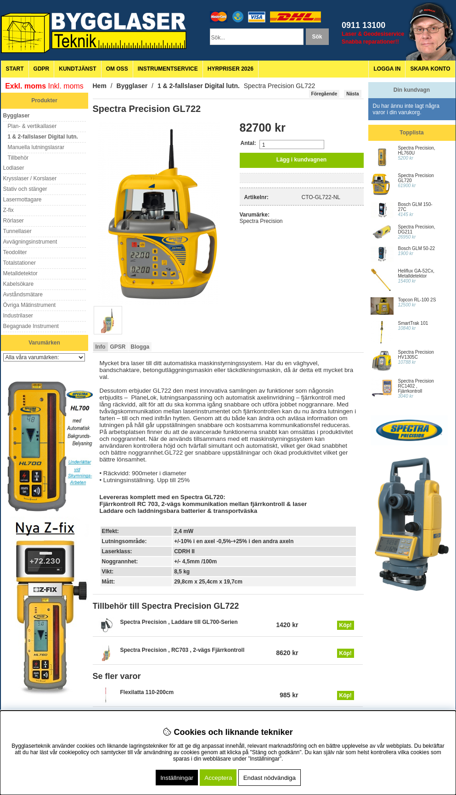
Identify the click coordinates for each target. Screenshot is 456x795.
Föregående (324, 93)
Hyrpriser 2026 (230, 69)
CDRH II (184, 551)
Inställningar (176, 777)
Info (101, 347)
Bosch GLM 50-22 (416, 248)
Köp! (345, 625)
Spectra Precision (261, 221)
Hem (100, 85)
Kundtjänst (77, 69)
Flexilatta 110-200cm (147, 692)
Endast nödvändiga (269, 777)
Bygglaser (132, 85)
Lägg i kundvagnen (301, 159)
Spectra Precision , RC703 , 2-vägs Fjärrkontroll (182, 650)
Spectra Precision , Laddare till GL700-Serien (179, 622)
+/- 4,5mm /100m (195, 561)
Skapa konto (430, 69)
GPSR (118, 347)
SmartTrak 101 (413, 323)
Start (15, 69)
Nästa (352, 93)
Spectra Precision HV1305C (416, 355)
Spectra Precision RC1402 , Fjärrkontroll (416, 386)
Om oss (117, 69)
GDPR (42, 69)
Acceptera (218, 777)
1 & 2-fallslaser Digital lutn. (199, 85)
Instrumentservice (168, 69)
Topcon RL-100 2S (417, 299)
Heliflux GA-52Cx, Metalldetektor (416, 273)
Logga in (386, 69)
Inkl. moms (66, 86)
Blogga (140, 347)
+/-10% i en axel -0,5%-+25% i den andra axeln (233, 541)
